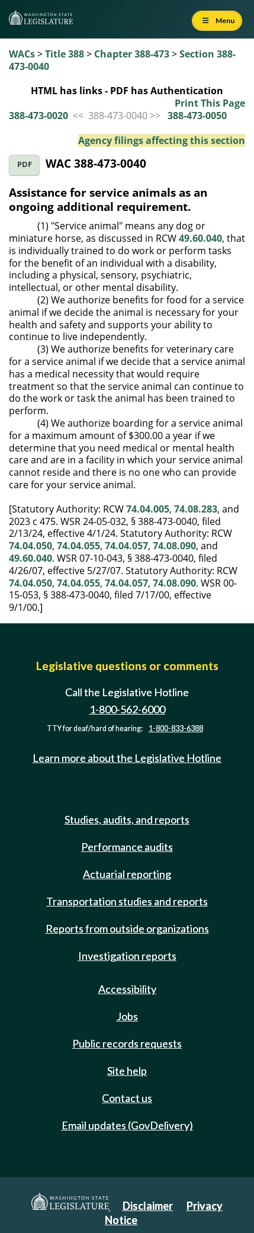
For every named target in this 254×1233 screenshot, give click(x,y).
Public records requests (127, 1043)
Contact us (127, 1097)
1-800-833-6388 (176, 728)
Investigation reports (127, 955)
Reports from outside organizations (127, 928)
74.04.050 (30, 545)
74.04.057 (126, 545)
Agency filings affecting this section (161, 140)
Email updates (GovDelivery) (127, 1125)
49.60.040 (200, 238)
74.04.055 (78, 545)
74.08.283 (195, 508)
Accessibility (127, 988)
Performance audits (127, 846)
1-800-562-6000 (127, 709)
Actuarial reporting (127, 873)
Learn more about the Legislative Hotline (127, 757)
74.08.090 (174, 545)
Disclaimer (148, 1205)
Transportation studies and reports (127, 901)
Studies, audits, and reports (127, 819)
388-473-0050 (197, 115)
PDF (24, 164)
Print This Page (210, 103)
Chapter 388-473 (131, 53)
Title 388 (64, 53)
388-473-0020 (38, 115)
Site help (127, 1070)
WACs (22, 53)
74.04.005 (147, 508)
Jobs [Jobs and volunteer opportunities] (127, 1016)
